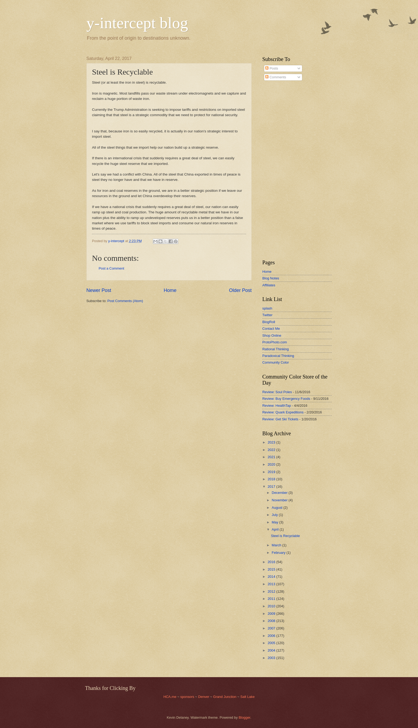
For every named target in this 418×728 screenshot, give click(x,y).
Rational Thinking (275, 349)
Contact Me (271, 329)
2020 (272, 464)
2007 (272, 628)
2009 (272, 614)
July (275, 515)
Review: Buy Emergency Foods (286, 399)
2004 (272, 650)
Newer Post (98, 290)
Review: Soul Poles (277, 392)
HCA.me (169, 697)
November (280, 500)
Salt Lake (247, 697)
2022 (272, 450)
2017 (272, 487)
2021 (272, 457)
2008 (272, 621)
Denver (204, 697)
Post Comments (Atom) (125, 301)
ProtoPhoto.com (274, 342)
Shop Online (271, 335)
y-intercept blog (137, 23)
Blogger (244, 717)
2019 (272, 472)
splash (267, 308)
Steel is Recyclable (285, 536)
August (277, 508)
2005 (272, 643)
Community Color (275, 362)
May (275, 522)
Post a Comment (111, 268)
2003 (272, 658)
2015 (272, 569)
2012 (272, 591)
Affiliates (268, 285)
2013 (272, 584)
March (277, 545)
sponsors (187, 697)
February (279, 553)
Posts (271, 68)
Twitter (267, 315)
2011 (272, 599)
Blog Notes (270, 278)
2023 (272, 442)
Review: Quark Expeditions (283, 412)
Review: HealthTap (276, 406)
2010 (272, 606)
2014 (272, 577)
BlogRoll (268, 322)
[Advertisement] (278, 170)
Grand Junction (224, 697)
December (280, 493)
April (275, 529)
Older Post (240, 290)
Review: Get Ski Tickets (280, 419)
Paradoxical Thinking (278, 356)
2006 (272, 636)
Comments (275, 77)
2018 (272, 479)
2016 (272, 562)
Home (170, 290)
